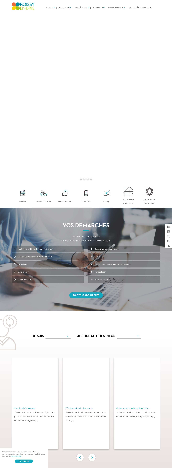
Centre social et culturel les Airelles (132, 236)
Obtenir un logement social (106, 77)
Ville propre (23, 100)
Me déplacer (100, 100)
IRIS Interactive (111, 460)
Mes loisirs (64, 8)
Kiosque (107, 30)
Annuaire (86, 30)
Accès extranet (141, 8)
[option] (37, 231)
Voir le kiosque (91, 401)
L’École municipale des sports (78, 236)
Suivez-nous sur (86, 432)
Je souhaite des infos (96, 164)
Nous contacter (101, 107)
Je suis (38, 164)
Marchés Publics (130, 443)
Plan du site (79, 460)
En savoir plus (17, 456)
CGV (57, 460)
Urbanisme (22, 92)
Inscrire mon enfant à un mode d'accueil (112, 92)
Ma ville (50, 8)
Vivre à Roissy (81, 8)
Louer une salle (25, 107)
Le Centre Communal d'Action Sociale (35, 84)
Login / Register (91, 460)
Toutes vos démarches (86, 123)
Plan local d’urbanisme (24, 236)
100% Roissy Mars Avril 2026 (95, 394)
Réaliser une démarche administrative (35, 77)
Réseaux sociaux (65, 30)
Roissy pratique (115, 8)
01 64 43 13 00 (23, 398)
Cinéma (22, 30)
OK (153, 397)
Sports (97, 84)
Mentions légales (67, 460)
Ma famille (98, 8)
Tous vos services (86, 301)
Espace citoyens (43, 30)
